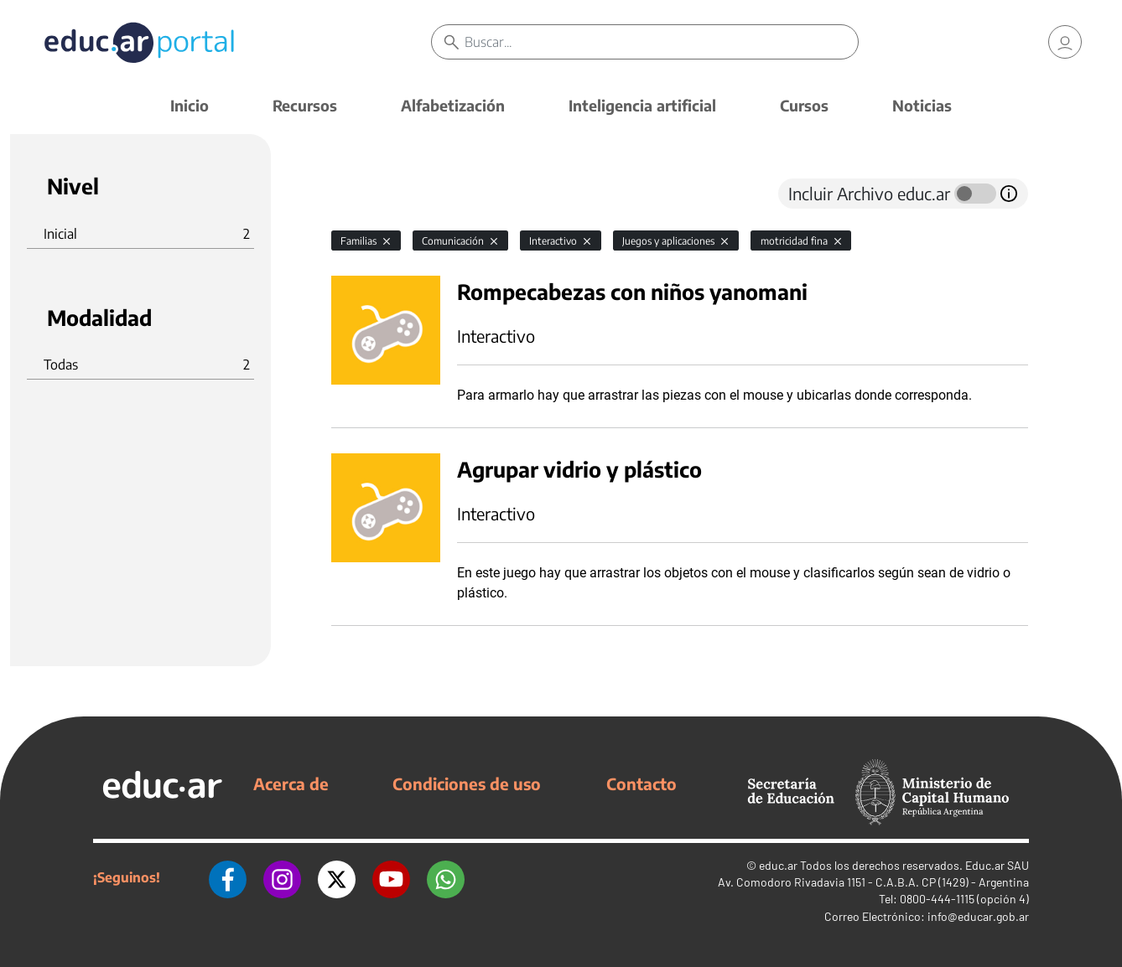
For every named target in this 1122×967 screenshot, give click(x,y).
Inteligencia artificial (642, 105)
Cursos (804, 105)
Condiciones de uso (466, 783)
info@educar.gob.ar (978, 916)
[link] (1065, 42)
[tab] (365, 193)
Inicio (189, 105)
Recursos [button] (305, 105)
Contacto (641, 783)
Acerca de (291, 783)
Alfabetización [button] (453, 105)
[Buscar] (661, 42)
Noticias (922, 105)
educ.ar (778, 865)
